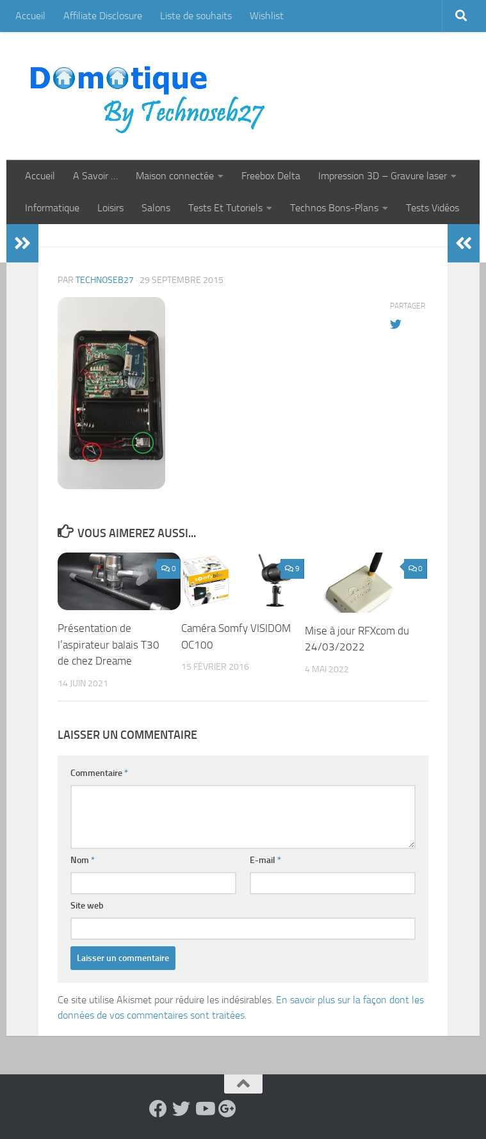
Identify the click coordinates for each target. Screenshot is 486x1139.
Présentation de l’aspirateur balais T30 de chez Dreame (108, 644)
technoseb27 (105, 280)
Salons (156, 208)
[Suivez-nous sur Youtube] (204, 1109)
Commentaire (99, 773)
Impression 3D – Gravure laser (382, 176)
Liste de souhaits (196, 16)
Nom (82, 860)
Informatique (52, 208)
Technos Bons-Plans (334, 208)
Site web (87, 905)
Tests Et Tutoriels (225, 208)
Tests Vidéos (432, 208)
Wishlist (267, 16)
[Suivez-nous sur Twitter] (181, 1109)
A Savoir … (95, 176)
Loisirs (110, 208)
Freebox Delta (270, 176)
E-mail (265, 860)
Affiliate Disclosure (102, 16)
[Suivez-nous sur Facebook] (158, 1109)
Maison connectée (175, 176)
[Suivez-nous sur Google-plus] (227, 1109)
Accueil (30, 16)
